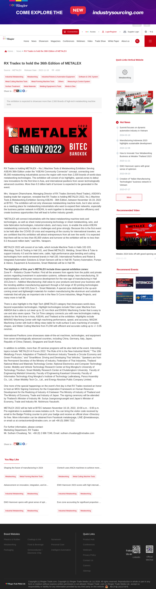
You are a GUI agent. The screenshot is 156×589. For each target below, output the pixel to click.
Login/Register (109, 32)
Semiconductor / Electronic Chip (35, 551)
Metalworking (10, 544)
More (129, 196)
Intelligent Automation (60, 549)
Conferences (88, 544)
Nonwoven (56, 539)
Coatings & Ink (34, 539)
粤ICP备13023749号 (119, 586)
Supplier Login (131, 32)
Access (90, 32)
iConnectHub (71, 32)
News (19, 51)
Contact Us (88, 560)
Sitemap (86, 570)
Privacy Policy (89, 555)
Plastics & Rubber (12, 539)
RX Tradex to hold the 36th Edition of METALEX (45, 51)
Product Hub (88, 539)
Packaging (8, 549)
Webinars (87, 549)
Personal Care (57, 544)
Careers (86, 565)
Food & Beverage (35, 544)
